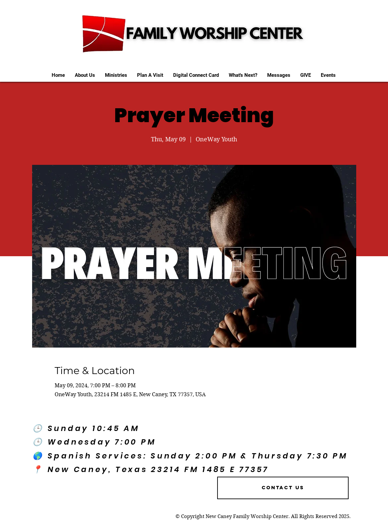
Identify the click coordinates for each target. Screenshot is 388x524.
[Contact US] (283, 488)
